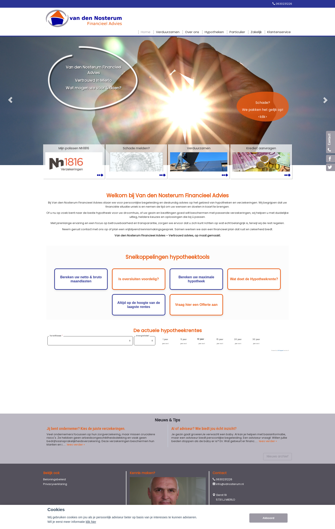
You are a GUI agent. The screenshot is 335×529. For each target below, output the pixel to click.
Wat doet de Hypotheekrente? (254, 279)
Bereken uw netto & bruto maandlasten (81, 279)
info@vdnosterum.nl (230, 484)
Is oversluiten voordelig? (138, 279)
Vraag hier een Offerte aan (196, 304)
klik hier (91, 521)
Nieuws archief (277, 456)
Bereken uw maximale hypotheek (196, 279)
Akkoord (268, 518)
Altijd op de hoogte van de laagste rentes (138, 305)
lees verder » (75, 445)
